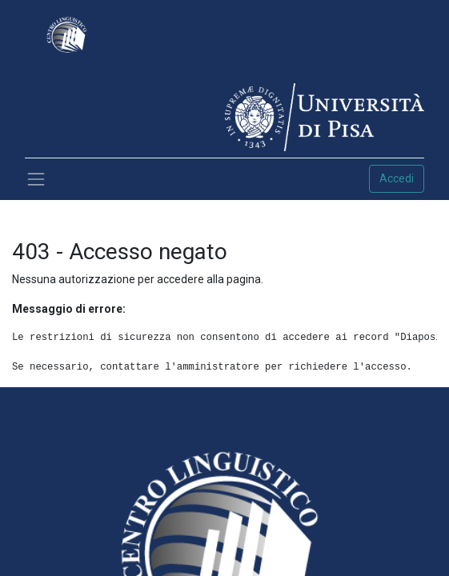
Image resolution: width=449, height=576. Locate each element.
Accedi (396, 178)
